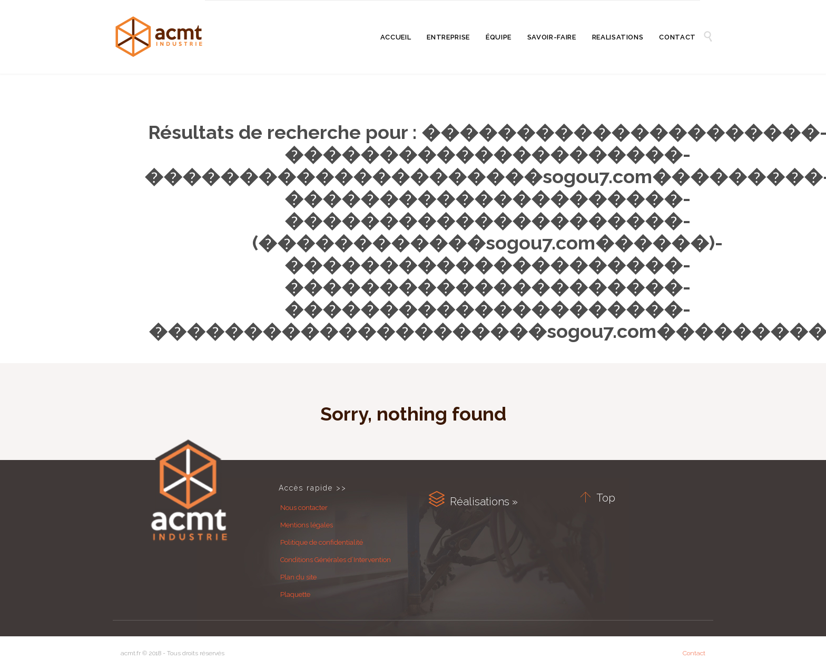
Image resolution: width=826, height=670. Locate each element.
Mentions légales (306, 525)
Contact (694, 653)
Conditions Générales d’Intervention (335, 560)
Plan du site (298, 577)
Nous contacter (304, 508)
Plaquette (295, 594)
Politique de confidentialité (321, 542)
